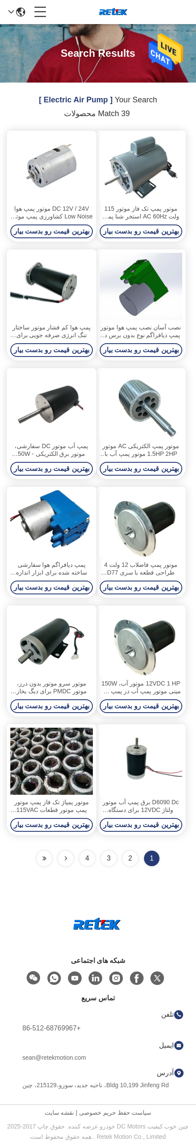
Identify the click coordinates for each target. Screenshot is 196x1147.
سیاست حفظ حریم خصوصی (115, 1112)
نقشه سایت (59, 1112)
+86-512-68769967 (51, 1028)
